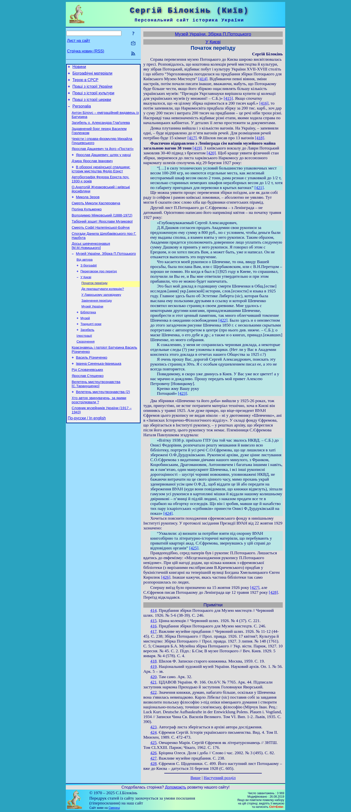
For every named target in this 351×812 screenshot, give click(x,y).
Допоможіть (175, 787)
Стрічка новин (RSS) (85, 51)
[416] (264, 103)
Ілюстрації (84, 361)
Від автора (85, 279)
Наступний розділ (219, 777)
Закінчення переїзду (96, 323)
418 (153, 661)
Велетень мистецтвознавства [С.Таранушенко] (96, 415)
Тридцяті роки (90, 349)
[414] (202, 79)
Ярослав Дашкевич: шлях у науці (103, 164)
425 (153, 742)
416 (153, 626)
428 (153, 763)
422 (153, 692)
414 (153, 610)
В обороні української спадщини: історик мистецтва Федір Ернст (101, 180)
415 (153, 620)
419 (153, 666)
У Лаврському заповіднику (101, 317)
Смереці (114, 808)
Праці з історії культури (93, 97)
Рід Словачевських (87, 399)
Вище (195, 777)
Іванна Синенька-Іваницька (98, 392)
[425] (193, 548)
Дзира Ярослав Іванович (92, 171)
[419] (197, 148)
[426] (165, 577)
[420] (211, 153)
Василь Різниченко (91, 385)
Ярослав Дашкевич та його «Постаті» (103, 157)
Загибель (87, 355)
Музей (85, 342)
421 (153, 682)
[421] (259, 187)
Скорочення (86, 368)
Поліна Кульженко (87, 224)
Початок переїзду (94, 304)
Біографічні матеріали (92, 75)
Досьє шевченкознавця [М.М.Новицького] (91, 264)
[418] (259, 138)
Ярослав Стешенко (88, 406)
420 (153, 676)
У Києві (85, 298)
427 (153, 758)
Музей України (92, 330)
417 (153, 631)
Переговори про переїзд (98, 292)
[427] (254, 587)
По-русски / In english (87, 452)
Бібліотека (88, 336)
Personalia (81, 111)
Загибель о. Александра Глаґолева (101, 129)
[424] (168, 513)
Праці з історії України (92, 89)
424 (153, 732)
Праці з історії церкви (91, 104)
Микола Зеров (88, 210)
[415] (228, 98)
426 (153, 753)
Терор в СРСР (85, 82)
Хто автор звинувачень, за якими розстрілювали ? (99, 432)
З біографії (88, 285)
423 (153, 727)
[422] (223, 320)
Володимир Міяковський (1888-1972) (102, 231)
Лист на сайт (78, 41)
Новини (79, 67)
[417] (192, 138)
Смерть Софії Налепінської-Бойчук (101, 244)
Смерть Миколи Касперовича (96, 217)
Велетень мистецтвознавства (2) (103, 423)
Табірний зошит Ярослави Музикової (102, 237)
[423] (182, 393)
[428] (273, 592)
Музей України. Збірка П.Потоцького (106, 273)
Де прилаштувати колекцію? (102, 311)
